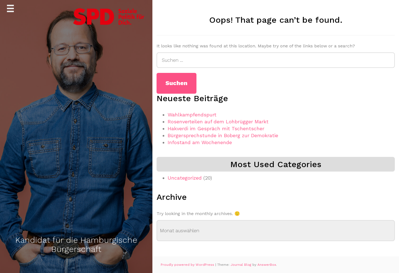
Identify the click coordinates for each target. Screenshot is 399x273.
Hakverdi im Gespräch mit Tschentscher (216, 128)
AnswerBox (266, 265)
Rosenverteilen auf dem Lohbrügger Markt (218, 121)
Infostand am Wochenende (200, 142)
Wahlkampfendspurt (192, 115)
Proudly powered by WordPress (188, 265)
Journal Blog (241, 265)
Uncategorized (185, 178)
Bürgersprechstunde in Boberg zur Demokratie (223, 135)
